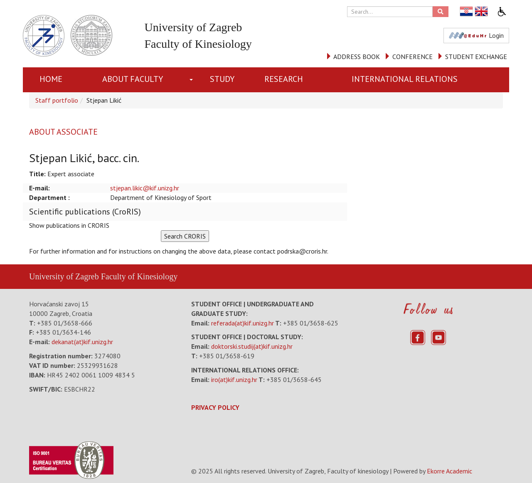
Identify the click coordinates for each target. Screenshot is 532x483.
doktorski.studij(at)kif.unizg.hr (252, 346)
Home (50, 79)
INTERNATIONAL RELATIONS (405, 79)
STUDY (222, 79)
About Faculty (132, 79)
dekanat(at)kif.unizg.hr (82, 342)
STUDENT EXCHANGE (476, 56)
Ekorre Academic (449, 471)
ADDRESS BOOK (356, 56)
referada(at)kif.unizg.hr (242, 323)
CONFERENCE (412, 56)
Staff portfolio (56, 100)
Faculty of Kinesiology (139, 276)
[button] (193, 79)
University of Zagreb (64, 276)
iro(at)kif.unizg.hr (234, 379)
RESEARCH (283, 79)
